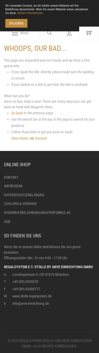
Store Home (19, 138)
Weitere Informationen (30, 13)
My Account (38, 138)
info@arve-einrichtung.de (30, 303)
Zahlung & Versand (20, 204)
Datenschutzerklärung (24, 195)
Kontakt (11, 177)
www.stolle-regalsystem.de (32, 296)
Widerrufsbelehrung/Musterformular (37, 212)
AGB (7, 221)
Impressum (13, 186)
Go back (17, 113)
